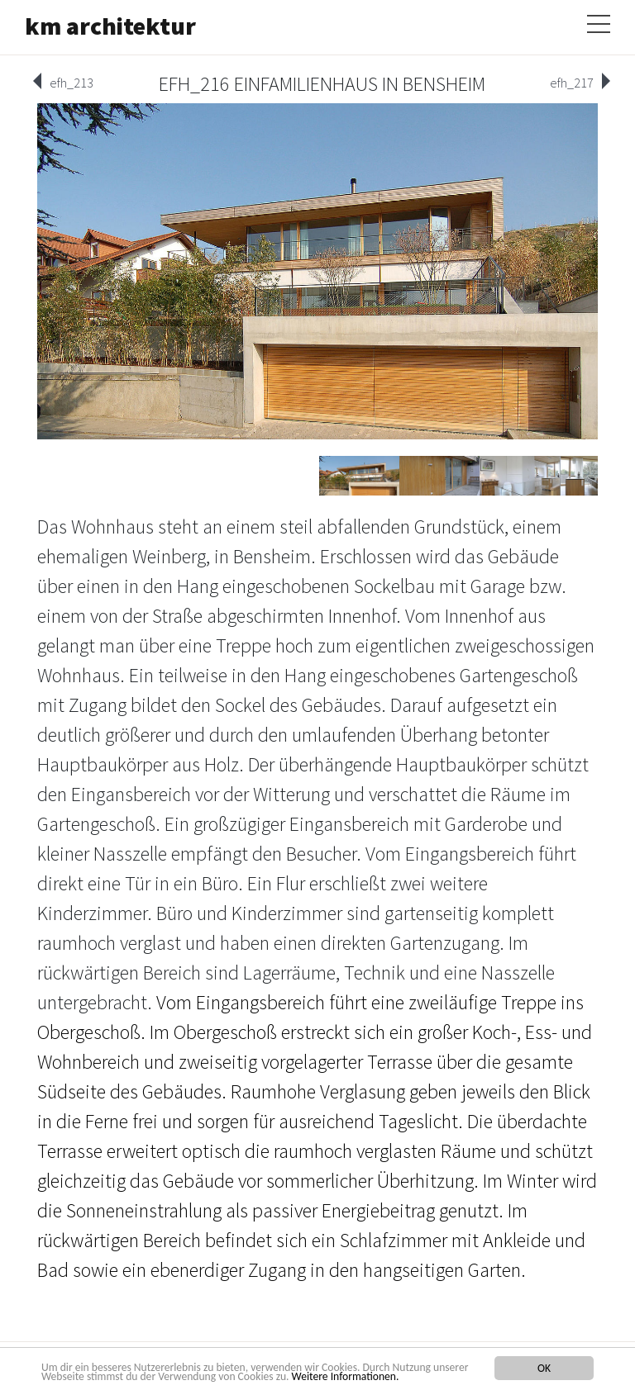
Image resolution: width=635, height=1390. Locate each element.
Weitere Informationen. (345, 1376)
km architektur (110, 25)
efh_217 (572, 82)
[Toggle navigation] (598, 20)
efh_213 (71, 82)
